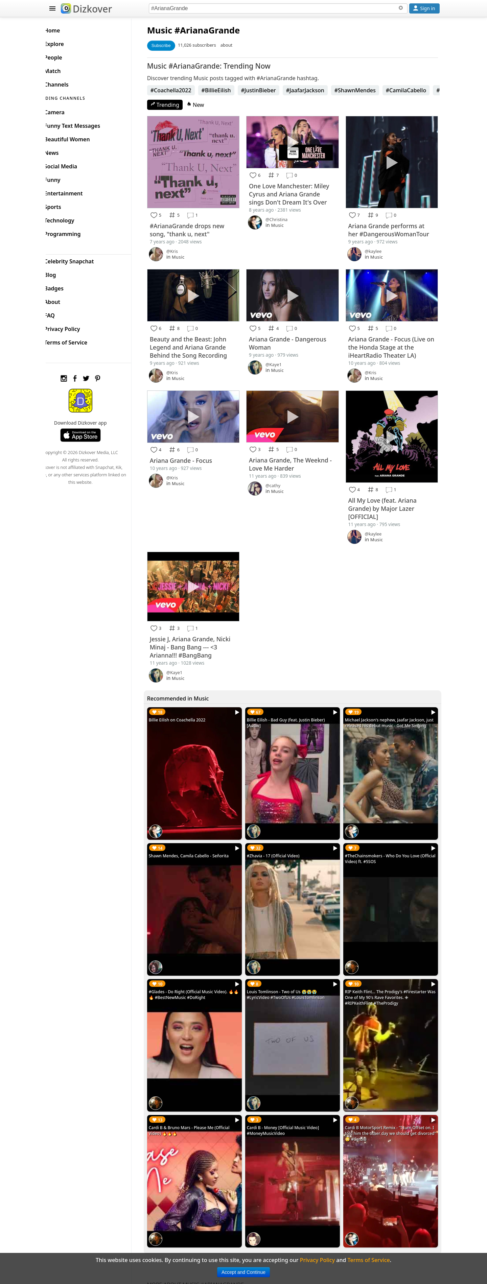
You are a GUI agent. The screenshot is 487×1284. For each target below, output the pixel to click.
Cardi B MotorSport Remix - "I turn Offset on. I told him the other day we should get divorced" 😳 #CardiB (391, 1107)
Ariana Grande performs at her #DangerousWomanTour (392, 226)
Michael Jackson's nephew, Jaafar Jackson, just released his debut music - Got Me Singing (388, 714)
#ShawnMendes (365, 90)
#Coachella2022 (181, 90)
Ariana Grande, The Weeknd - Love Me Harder (297, 457)
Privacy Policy (73, 327)
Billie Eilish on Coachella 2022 (187, 708)
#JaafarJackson (315, 90)
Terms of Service (76, 340)
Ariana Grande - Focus (191, 453)
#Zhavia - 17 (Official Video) (280, 839)
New (205, 105)
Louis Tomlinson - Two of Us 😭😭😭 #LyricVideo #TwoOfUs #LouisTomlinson (292, 973)
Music (169, 30)
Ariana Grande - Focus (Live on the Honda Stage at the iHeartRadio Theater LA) (390, 342)
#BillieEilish (226, 90)
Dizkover (86, 8)
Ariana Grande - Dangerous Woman (294, 338)
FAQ (60, 313)
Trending (175, 105)
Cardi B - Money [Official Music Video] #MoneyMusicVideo (290, 1105)
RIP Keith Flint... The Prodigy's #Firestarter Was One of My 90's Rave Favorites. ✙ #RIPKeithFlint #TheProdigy (389, 976)
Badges (64, 286)
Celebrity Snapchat (80, 259)
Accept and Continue (243, 1272)
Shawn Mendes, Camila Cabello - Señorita (199, 839)
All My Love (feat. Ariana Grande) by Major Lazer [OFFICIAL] (386, 500)
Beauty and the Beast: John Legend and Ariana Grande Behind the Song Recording (198, 342)
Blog (61, 273)
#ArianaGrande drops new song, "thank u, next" (197, 226)
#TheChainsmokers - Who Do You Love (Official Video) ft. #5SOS (385, 842)
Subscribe (171, 45)
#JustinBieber (268, 90)
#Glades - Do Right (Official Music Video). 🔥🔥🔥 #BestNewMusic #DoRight (201, 973)
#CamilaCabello (416, 90)
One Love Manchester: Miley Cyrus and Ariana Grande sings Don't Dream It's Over (296, 192)
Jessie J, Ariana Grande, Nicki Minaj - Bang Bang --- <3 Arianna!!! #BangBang (200, 635)
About (63, 300)
